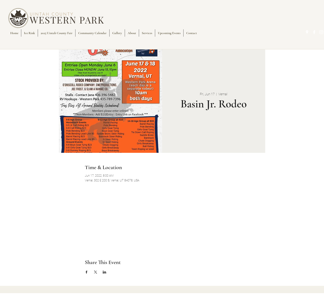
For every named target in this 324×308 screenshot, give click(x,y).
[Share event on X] (95, 272)
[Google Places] (307, 32)
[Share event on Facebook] (86, 272)
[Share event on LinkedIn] (104, 272)
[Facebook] (314, 32)
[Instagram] (321, 32)
